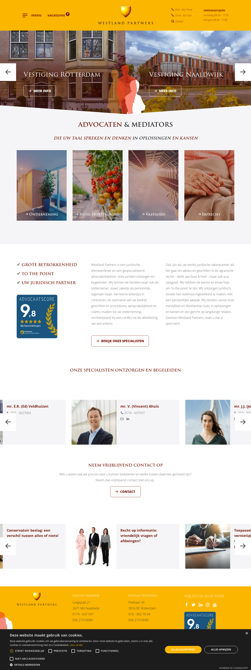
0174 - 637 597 (83, 614)
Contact (128, 496)
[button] (84, 665)
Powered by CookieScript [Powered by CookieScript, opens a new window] (233, 667)
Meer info (42, 91)
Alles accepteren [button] (183, 649)
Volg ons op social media (204, 595)
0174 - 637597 (132, 417)
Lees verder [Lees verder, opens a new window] (76, 645)
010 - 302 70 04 (139, 614)
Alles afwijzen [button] (221, 649)
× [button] (246, 633)
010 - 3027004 (19, 417)
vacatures (58, 15)
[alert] (125, 649)
